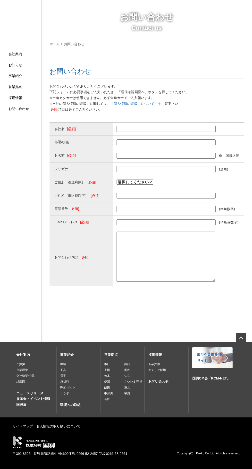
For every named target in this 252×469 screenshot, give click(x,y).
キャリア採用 (157, 370)
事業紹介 (15, 76)
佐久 (127, 375)
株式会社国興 (20, 28)
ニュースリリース (29, 393)
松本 (107, 375)
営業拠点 (15, 87)
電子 (63, 375)
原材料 (64, 381)
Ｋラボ (64, 393)
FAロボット (68, 387)
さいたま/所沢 (133, 381)
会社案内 (15, 54)
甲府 (127, 393)
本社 (107, 364)
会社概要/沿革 (25, 375)
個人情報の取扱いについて (134, 104)
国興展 (21, 404)
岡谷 (127, 370)
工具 (63, 370)
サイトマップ (23, 426)
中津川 (108, 393)
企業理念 (22, 370)
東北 (127, 387)
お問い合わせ (18, 109)
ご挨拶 (20, 364)
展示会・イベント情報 (33, 399)
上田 (107, 370)
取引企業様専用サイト (209, 357)
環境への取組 (70, 405)
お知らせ (15, 65)
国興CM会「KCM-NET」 (211, 378)
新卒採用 (154, 364)
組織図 (20, 381)
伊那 (107, 381)
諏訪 (127, 364)
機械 (63, 364)
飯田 (107, 387)
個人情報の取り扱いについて (58, 426)
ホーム (55, 44)
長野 (107, 399)
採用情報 (15, 98)
